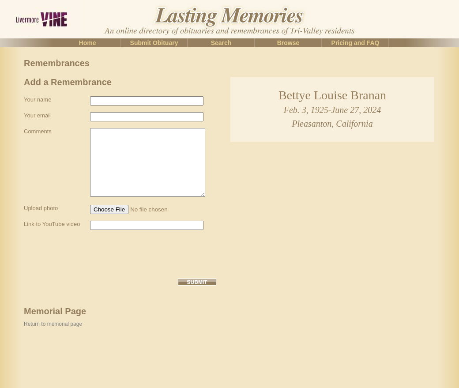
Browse (288, 42)
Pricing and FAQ (355, 42)
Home (87, 42)
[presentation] (91, 280)
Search (221, 42)
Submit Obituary (154, 42)
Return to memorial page (53, 350)
